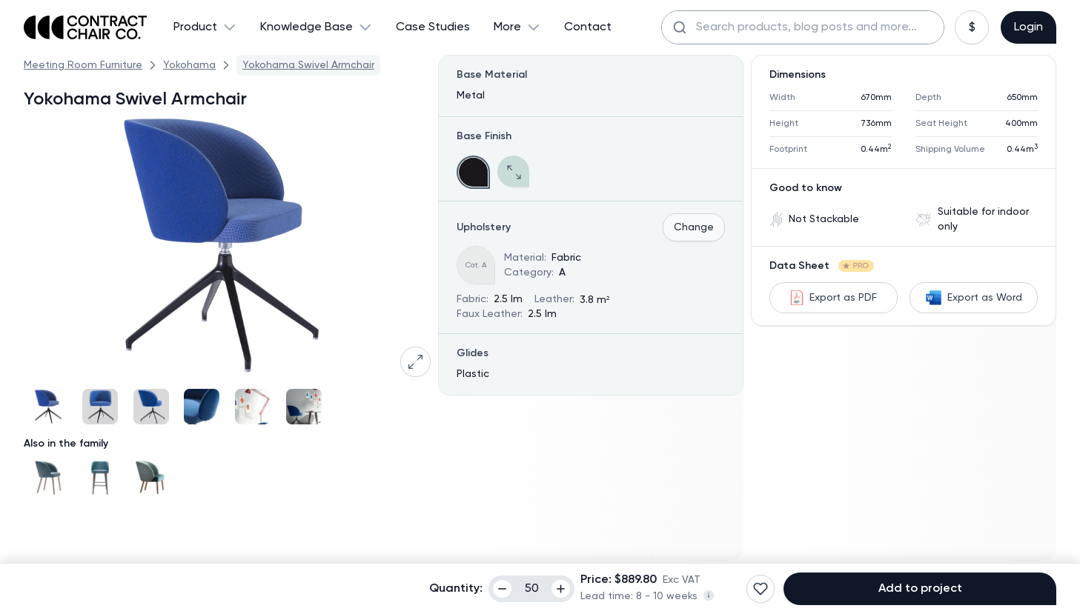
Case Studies (433, 27)
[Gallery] (227, 406)
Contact (588, 27)
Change (694, 227)
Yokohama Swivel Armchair (308, 65)
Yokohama (189, 65)
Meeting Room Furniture (83, 65)
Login (1028, 27)
